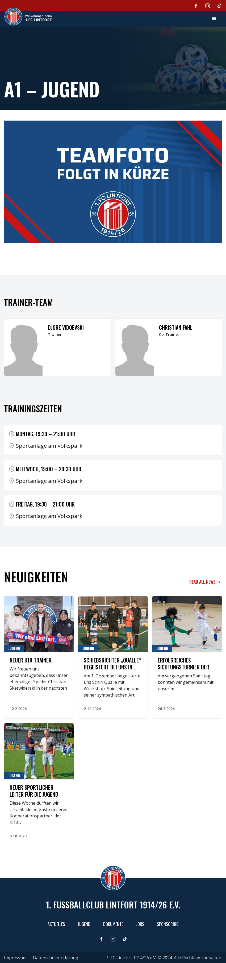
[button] (214, 19)
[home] (28, 16)
